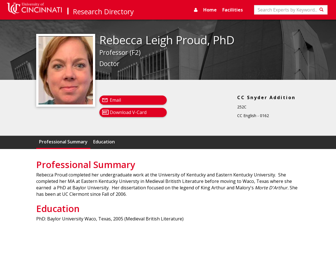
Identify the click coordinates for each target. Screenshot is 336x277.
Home (210, 10)
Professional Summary (63, 142)
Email (115, 100)
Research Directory (103, 11)
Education (104, 142)
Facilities (232, 10)
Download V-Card (128, 112)
